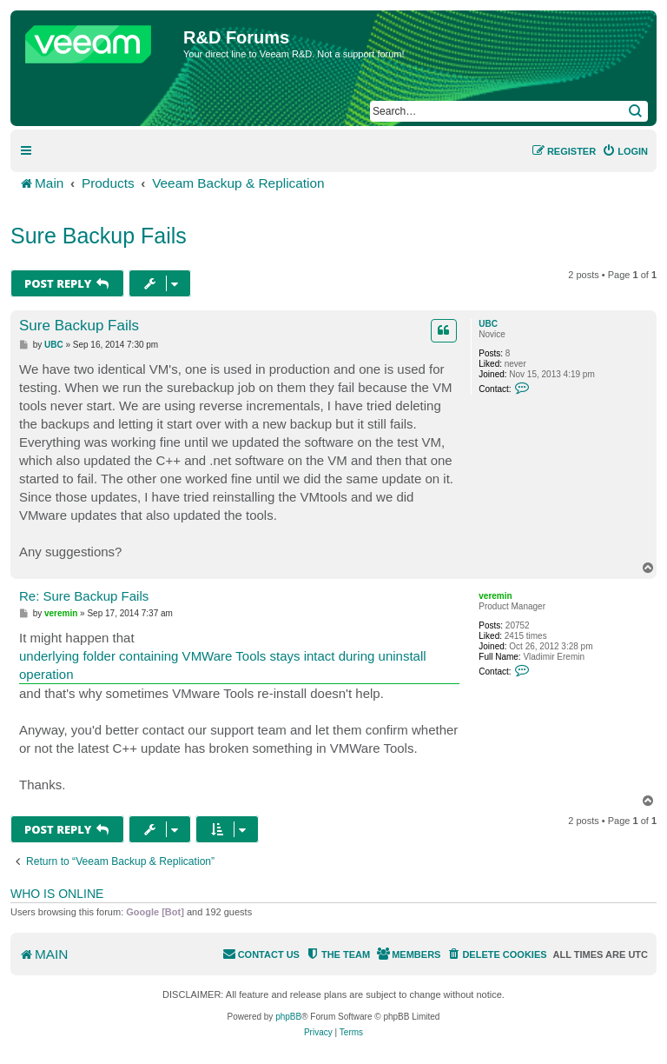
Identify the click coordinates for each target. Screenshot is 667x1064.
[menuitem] (625, 151)
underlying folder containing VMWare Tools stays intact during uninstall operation (222, 665)
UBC (488, 324)
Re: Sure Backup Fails (84, 596)
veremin (495, 596)
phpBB (288, 1016)
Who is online (56, 894)
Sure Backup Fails (98, 235)
